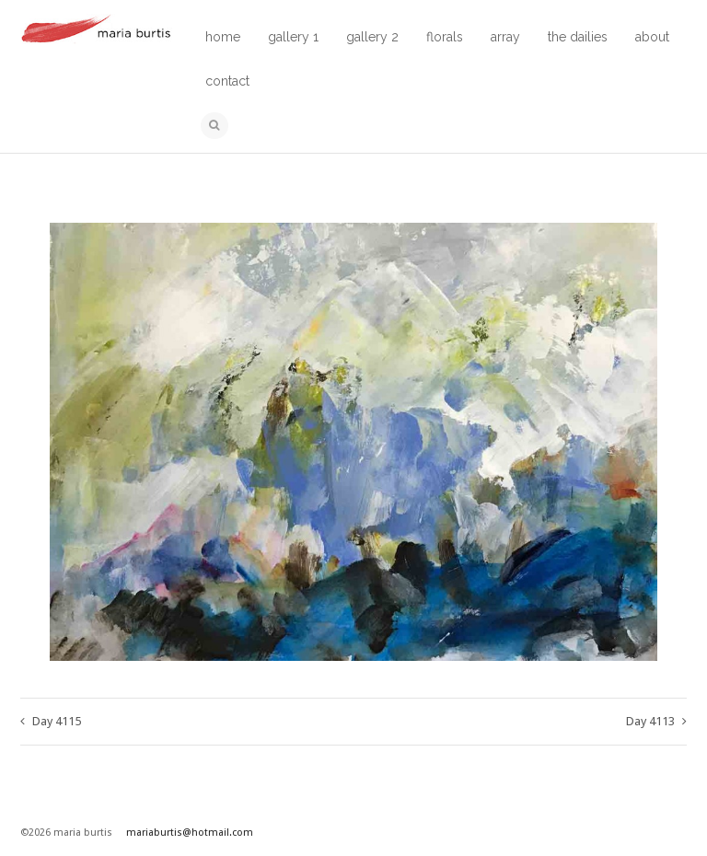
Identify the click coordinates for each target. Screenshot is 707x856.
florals (444, 36)
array (505, 36)
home (222, 36)
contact (227, 81)
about (652, 36)
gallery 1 (293, 36)
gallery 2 (372, 36)
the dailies (578, 36)
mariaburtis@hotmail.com (189, 833)
